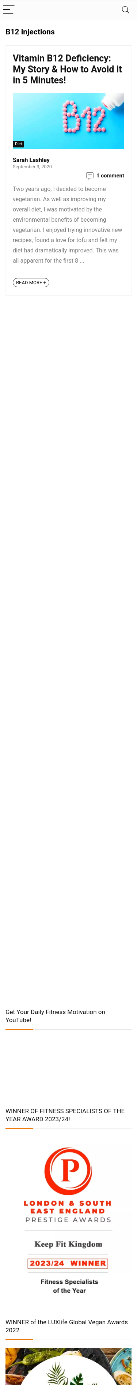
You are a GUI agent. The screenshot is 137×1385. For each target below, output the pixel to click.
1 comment (110, 175)
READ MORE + (31, 282)
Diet (18, 144)
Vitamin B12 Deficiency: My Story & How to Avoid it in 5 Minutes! (67, 69)
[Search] (125, 10)
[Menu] (9, 10)
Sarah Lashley (31, 160)
